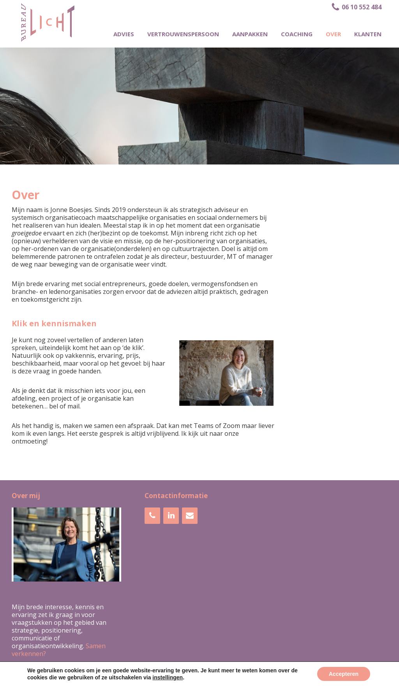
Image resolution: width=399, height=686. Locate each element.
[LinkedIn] (171, 515)
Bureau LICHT (144, 678)
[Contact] (190, 515)
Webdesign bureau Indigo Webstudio (246, 678)
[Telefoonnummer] (152, 515)
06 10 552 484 (356, 7)
